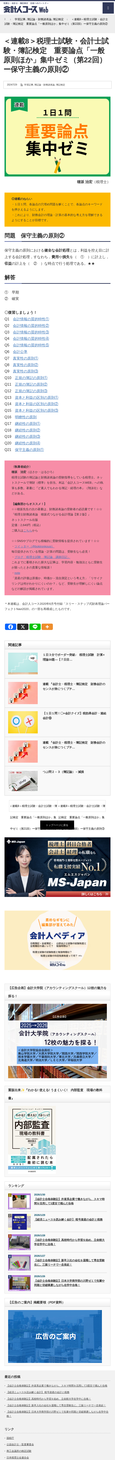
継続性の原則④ (27, 443)
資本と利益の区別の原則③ (36, 410)
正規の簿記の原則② (31, 384)
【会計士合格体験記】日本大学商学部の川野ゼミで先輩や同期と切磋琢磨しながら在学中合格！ (69, 1283)
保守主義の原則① (29, 450)
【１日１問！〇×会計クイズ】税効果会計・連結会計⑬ (74, 716)
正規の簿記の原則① (31, 378)
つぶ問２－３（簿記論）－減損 (63, 772)
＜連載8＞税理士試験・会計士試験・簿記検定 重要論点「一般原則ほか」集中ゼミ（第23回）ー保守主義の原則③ (81, 808)
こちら (27, 530)
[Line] (35, 627)
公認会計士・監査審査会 (20, 1444)
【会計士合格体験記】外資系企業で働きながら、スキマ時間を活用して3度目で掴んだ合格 (69, 1201)
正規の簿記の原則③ (31, 391)
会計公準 (20, 352)
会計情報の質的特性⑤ (31, 345)
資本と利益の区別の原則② (36, 404)
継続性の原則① (27, 424)
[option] (57, 867)
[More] (47, 627)
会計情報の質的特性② (31, 326)
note (17, 573)
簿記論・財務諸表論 (44, 84)
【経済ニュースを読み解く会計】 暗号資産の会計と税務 (68, 1219)
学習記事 (28, 84)
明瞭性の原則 (26, 417)
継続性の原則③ (27, 436)
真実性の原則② (25, 365)
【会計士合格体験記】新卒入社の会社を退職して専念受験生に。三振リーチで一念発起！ (69, 1262)
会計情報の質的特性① (31, 319)
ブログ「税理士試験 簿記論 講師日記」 (42, 557)
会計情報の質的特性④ (31, 339)
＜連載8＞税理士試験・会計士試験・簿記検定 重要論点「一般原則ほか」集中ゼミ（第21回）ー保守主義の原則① (33, 808)
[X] (22, 627)
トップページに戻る (57, 825)
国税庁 (10, 1438)
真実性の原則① (25, 358)
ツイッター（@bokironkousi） (34, 546)
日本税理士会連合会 (18, 1457)
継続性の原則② (27, 430)
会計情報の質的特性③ (31, 332)
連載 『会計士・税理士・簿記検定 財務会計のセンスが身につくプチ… (74, 686)
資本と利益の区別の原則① (36, 397)
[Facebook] (10, 627)
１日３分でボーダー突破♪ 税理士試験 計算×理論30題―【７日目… (74, 657)
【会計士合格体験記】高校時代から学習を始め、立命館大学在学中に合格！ (69, 1242)
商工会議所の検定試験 (19, 1451)
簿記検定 (60, 84)
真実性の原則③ (25, 371)
